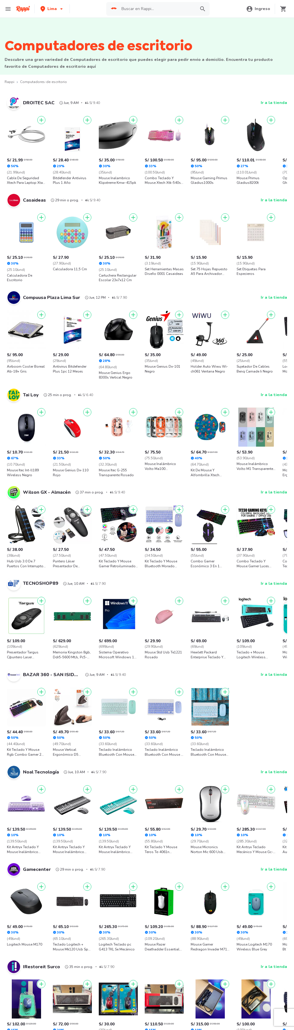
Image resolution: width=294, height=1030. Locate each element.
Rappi (9, 82)
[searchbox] (157, 9)
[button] (52, 8)
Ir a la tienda (274, 102)
